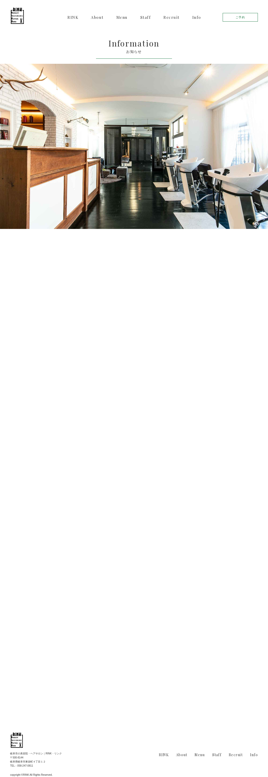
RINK (72, 17)
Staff (145, 17)
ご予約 (240, 17)
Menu (122, 17)
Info (196, 17)
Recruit (171, 17)
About (97, 17)
